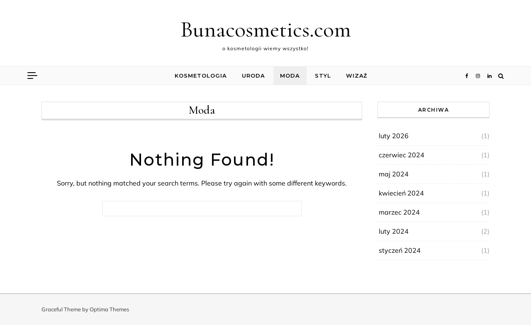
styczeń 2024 (400, 250)
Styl (323, 75)
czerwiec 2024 (401, 155)
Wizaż (357, 75)
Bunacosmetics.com (265, 29)
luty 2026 (394, 136)
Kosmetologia (201, 75)
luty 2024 (394, 231)
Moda (290, 75)
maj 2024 (394, 174)
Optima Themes (109, 309)
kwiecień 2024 (401, 193)
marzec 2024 (399, 212)
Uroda (253, 75)
